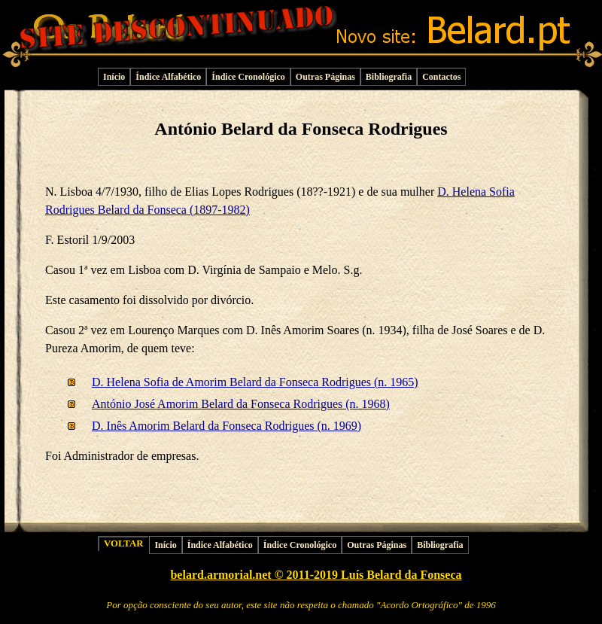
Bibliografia (389, 77)
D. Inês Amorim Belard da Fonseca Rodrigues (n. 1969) (226, 425)
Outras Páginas (325, 77)
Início (114, 77)
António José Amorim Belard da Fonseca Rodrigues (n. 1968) (241, 403)
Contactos (441, 77)
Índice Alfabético (168, 77)
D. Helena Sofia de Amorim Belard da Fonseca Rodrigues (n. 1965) (255, 382)
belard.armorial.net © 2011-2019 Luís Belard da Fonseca (315, 574)
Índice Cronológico (247, 77)
